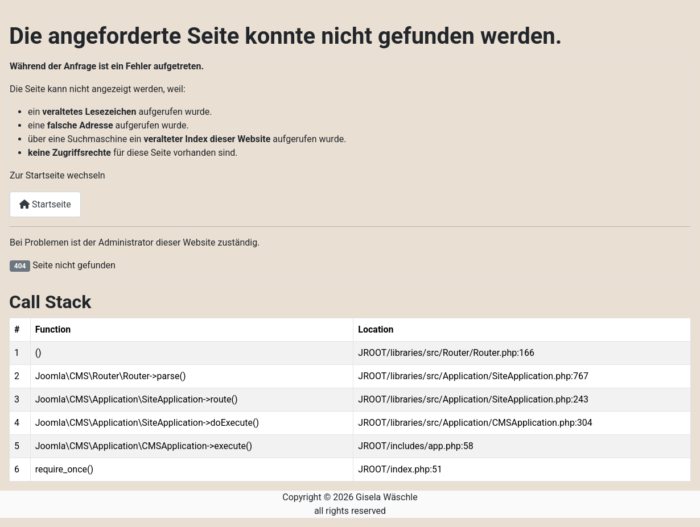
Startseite (45, 204)
